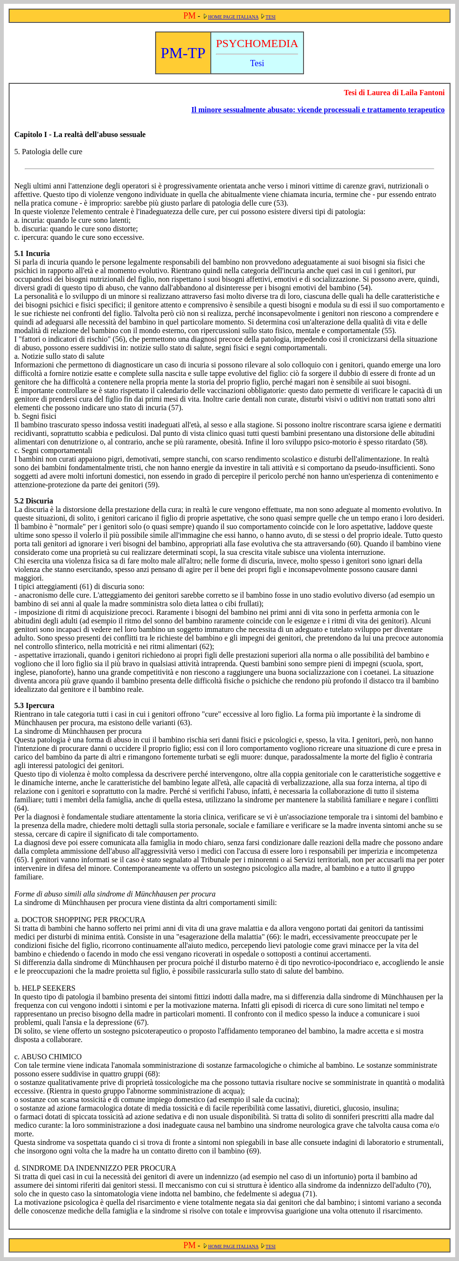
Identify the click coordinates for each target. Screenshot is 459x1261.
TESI (270, 17)
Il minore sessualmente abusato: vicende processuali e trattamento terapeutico (318, 110)
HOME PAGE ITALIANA (233, 17)
